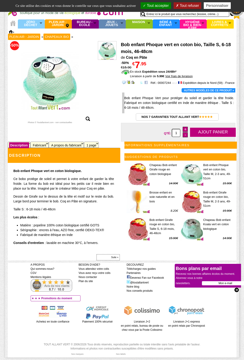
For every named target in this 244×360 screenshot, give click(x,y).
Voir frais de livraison (179, 76)
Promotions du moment (56, 298)
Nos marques (77, 354)
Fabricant (39, 145)
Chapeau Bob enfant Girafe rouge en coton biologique (163, 169)
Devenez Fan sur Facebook (145, 277)
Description (19, 145)
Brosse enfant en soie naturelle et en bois (162, 197)
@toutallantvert (138, 282)
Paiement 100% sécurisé (97, 321)
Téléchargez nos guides (141, 268)
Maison (138, 22)
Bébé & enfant (165, 24)
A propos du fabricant (66, 145)
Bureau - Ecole (84, 24)
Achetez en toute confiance (53, 321)
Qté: (168, 133)
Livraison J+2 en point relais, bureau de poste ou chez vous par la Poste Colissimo (142, 325)
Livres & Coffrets (219, 24)
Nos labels (121, 354)
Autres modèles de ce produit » (209, 90)
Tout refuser (187, 6)
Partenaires (134, 273)
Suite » (114, 257)
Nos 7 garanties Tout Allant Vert (177, 117)
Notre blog (133, 286)
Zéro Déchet (30, 24)
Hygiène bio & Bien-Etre (192, 24)
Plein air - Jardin (57, 24)
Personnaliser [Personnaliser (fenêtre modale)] (217, 6)
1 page (91, 145)
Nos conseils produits (140, 290)
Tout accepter (156, 6)
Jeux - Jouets (111, 24)
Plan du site (86, 281)
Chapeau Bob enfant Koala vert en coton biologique (217, 224)
